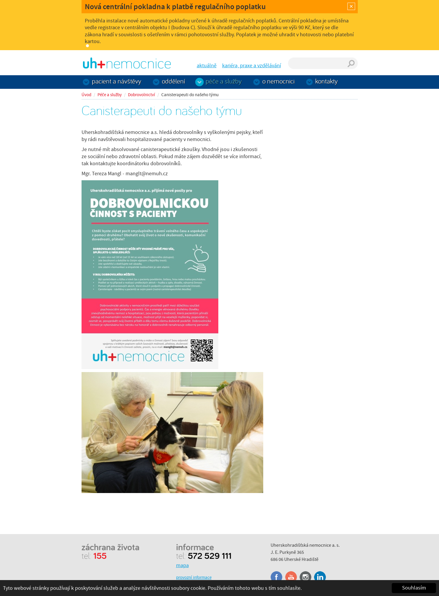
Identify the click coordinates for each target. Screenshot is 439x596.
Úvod (86, 95)
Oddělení (173, 81)
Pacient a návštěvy (116, 81)
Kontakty (326, 81)
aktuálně (207, 65)
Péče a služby (224, 81)
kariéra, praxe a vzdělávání (251, 65)
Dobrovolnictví (141, 95)
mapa (182, 565)
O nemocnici (278, 81)
